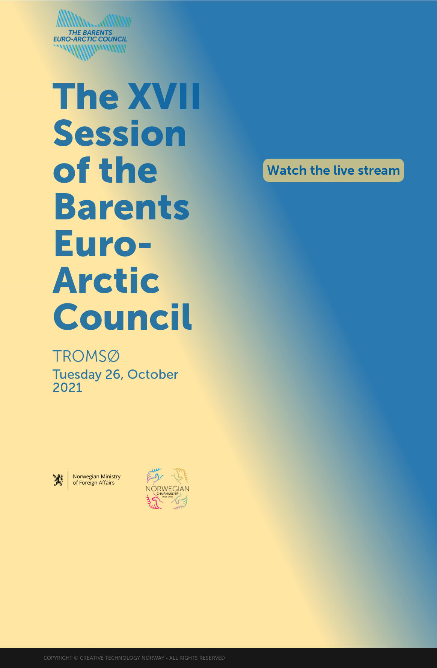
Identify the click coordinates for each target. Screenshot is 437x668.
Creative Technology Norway (122, 657)
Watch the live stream (333, 170)
